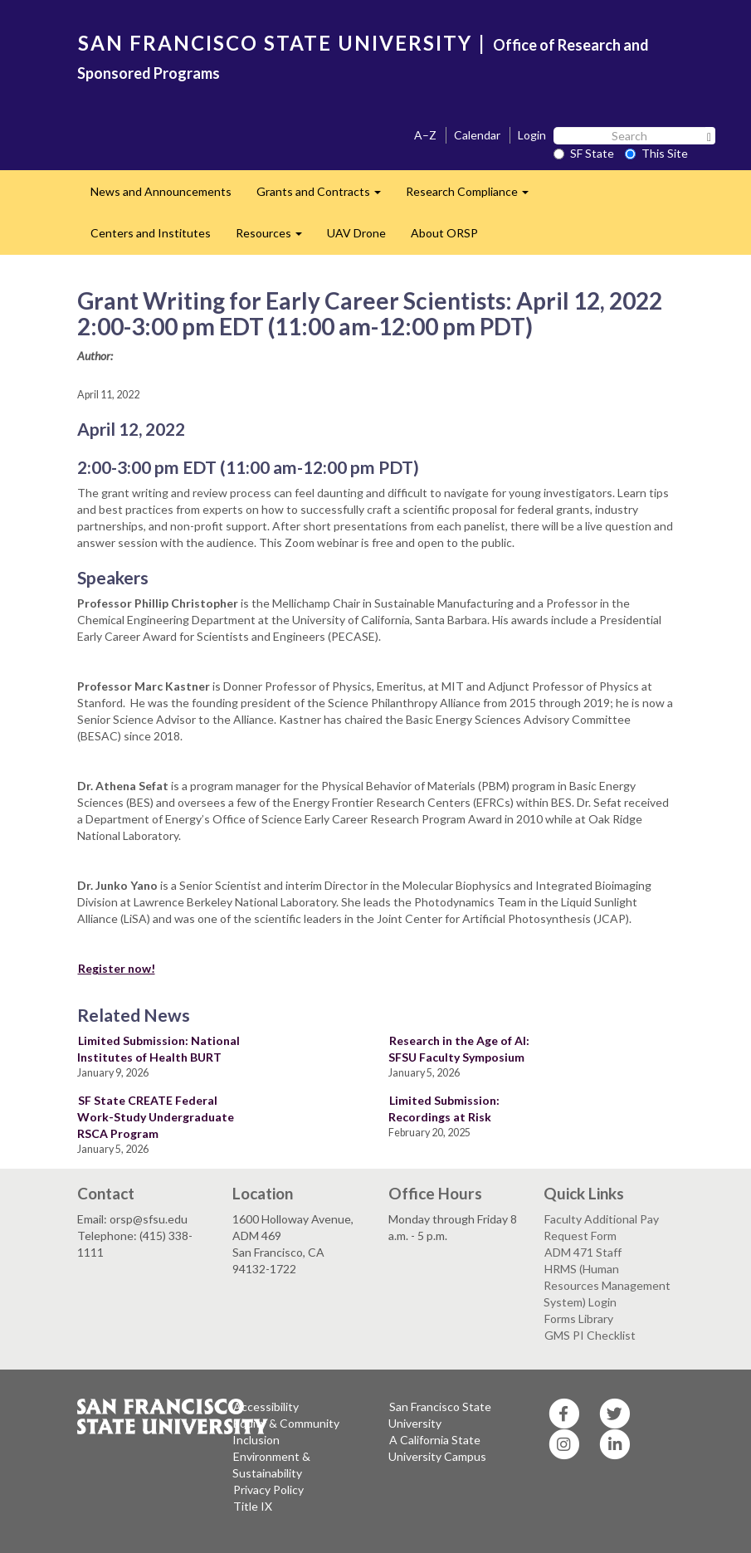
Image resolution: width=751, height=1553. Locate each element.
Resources (275, 238)
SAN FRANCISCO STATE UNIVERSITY (275, 43)
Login (532, 135)
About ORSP (444, 233)
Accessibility (266, 1406)
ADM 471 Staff (583, 1252)
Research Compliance (473, 196)
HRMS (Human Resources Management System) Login (607, 1285)
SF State (583, 153)
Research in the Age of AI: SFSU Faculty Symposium (458, 1048)
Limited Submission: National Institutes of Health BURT (158, 1048)
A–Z (425, 135)
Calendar (477, 135)
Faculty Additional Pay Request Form (601, 1227)
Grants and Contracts (324, 196)
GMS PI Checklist (590, 1335)
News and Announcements (161, 191)
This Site (656, 153)
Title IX (252, 1506)
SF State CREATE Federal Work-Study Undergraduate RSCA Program (155, 1116)
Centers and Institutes (150, 233)
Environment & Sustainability (271, 1464)
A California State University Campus (437, 1448)
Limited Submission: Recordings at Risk (444, 1108)
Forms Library (578, 1318)
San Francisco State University (439, 1414)
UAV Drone (356, 233)
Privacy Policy (268, 1489)
